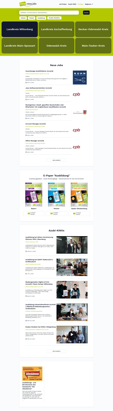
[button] (32, 242)
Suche (86, 13)
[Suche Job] (49, 13)
